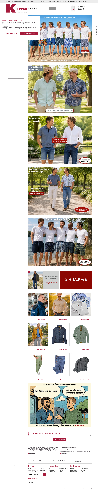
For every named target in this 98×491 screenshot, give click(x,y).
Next (90, 442)
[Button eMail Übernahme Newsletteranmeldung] (44, 486)
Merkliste (85, 1)
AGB (50, 480)
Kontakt (64, 1)
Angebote (61, 483)
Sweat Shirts (11, 60)
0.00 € (85, 8)
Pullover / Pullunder (12, 63)
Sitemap (61, 482)
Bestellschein (73, 482)
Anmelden (43, 1)
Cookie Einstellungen (10, 33)
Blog (82, 483)
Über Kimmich (52, 1)
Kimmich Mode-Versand (15, 478)
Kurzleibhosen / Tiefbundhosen (15, 41)
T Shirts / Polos (11, 52)
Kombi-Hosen (11, 44)
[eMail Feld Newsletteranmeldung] (35, 486)
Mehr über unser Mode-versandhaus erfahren (18, 82)
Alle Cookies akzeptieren (29, 33)
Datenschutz (52, 483)
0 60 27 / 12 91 (18, 75)
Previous (28, 442)
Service (59, 1)
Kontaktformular (84, 480)
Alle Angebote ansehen (59, 451)
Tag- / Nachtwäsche (12, 57)
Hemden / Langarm (12, 46)
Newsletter (31, 478)
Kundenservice (75, 478)
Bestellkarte (79, 1)
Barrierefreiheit (73, 483)
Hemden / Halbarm (12, 49)
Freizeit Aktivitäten (12, 54)
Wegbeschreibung (63, 480)
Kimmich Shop (53, 478)
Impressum (51, 482)
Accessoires (11, 65)
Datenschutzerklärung (31, 28)
